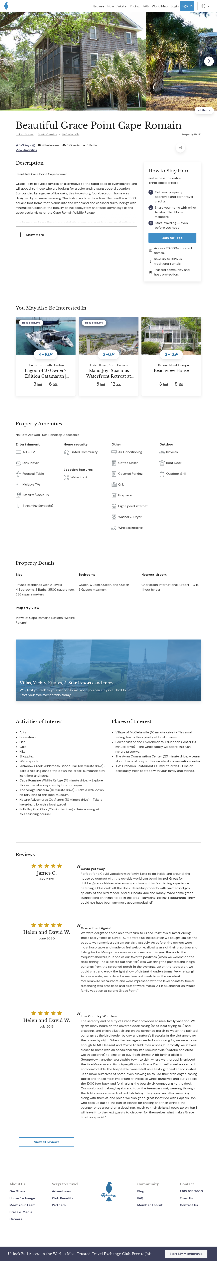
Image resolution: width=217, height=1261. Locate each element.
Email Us (186, 1198)
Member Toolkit (150, 1205)
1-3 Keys (25, 145)
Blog (140, 1191)
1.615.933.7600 (191, 1191)
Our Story (17, 1191)
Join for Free (172, 238)
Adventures (61, 1191)
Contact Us (189, 1205)
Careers (15, 1219)
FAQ (140, 1198)
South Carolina (47, 134)
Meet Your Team (22, 1205)
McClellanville (71, 134)
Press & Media (20, 1212)
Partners (59, 1205)
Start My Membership (186, 1254)
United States (25, 134)
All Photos (204, 110)
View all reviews (46, 1142)
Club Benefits (63, 1198)
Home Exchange (22, 1198)
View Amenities (26, 150)
